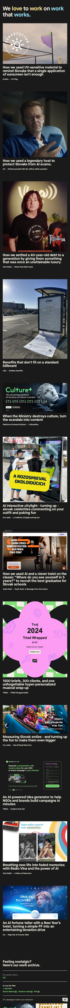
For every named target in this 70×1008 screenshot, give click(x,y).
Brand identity (9, 991)
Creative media (24, 991)
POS (35, 991)
